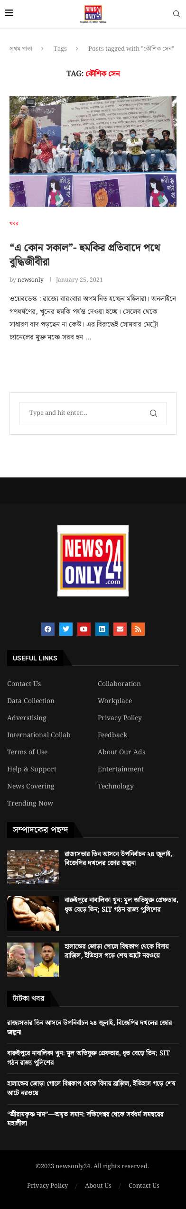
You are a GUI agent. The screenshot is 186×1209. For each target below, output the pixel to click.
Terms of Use (27, 752)
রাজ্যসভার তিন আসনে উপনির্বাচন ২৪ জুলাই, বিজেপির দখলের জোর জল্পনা (118, 859)
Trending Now (30, 803)
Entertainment (121, 769)
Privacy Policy (120, 718)
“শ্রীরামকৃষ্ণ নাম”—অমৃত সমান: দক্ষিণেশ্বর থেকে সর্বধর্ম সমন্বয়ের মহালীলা (85, 1119)
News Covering (31, 786)
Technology (116, 786)
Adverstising (26, 718)
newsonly (31, 279)
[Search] (176, 15)
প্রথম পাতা (20, 49)
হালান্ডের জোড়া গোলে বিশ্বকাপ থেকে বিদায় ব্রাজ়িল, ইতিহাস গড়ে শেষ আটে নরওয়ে (116, 952)
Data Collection (31, 701)
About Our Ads (121, 752)
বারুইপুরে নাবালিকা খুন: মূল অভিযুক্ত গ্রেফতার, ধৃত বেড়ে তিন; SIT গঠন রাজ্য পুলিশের (121, 905)
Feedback (112, 735)
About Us (98, 1186)
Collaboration (119, 684)
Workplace (115, 701)
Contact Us (24, 684)
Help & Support (31, 769)
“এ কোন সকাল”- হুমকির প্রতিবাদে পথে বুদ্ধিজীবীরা (84, 255)
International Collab (39, 735)
